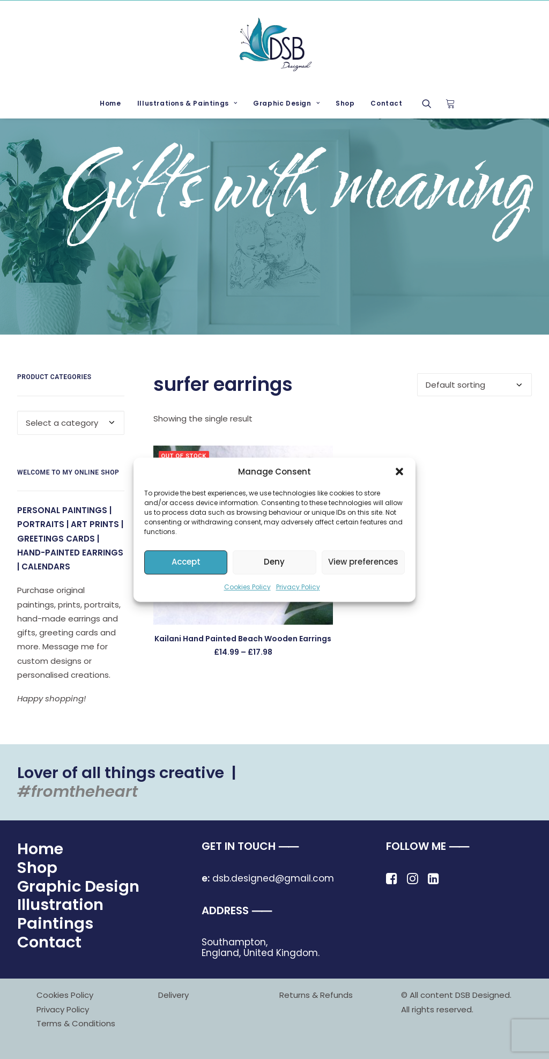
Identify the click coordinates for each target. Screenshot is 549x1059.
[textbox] (71, 423)
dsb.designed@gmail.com (268, 878)
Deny (274, 561)
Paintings (55, 923)
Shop (345, 103)
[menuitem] (110, 103)
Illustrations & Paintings (187, 103)
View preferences (363, 561)
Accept (186, 561)
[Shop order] (474, 384)
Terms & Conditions (75, 1023)
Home (110, 103)
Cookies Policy (247, 586)
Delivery (173, 995)
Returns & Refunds (316, 995)
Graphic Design (286, 103)
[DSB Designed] (274, 44)
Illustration (60, 904)
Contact (386, 103)
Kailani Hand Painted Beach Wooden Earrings (242, 638)
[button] (399, 471)
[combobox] (70, 423)
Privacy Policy (298, 586)
